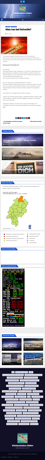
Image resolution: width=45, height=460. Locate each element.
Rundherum (8, 26)
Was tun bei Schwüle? (18, 29)
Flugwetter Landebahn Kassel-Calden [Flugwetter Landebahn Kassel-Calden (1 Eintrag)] (10, 391)
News (8, 357)
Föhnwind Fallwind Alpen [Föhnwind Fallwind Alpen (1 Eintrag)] (11, 394)
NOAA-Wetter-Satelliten (29, 357)
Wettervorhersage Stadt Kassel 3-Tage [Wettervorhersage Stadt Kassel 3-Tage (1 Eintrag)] (30, 413)
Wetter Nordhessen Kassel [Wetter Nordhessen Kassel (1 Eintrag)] (21, 410)
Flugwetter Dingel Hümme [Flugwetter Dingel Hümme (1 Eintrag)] (31, 383)
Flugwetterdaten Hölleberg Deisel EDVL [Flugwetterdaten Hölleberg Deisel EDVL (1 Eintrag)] (16, 383)
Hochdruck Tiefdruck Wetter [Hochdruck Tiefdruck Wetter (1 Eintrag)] (33, 394)
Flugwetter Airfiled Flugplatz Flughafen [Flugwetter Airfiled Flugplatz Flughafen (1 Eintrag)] (15, 377)
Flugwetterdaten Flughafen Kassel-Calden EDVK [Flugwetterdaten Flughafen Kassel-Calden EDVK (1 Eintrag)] (29, 380)
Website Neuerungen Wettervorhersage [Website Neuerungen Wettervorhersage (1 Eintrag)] (31, 407)
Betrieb (5, 357)
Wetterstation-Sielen (22, 13)
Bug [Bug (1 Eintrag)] (13, 372)
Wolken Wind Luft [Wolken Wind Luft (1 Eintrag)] (34, 424)
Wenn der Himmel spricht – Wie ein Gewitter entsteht (19, 141)
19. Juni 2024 (7, 363)
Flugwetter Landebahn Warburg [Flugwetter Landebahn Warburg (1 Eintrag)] (25, 391)
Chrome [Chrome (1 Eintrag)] (30, 372)
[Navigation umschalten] (22, 20)
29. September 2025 (8, 348)
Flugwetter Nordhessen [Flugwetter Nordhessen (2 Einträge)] (37, 391)
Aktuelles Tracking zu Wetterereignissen (11, 360)
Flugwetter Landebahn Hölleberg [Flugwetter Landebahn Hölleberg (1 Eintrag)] (29, 388)
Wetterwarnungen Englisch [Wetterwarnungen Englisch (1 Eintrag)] (10, 415)
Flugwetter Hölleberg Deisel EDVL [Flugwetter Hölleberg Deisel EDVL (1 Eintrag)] (31, 385)
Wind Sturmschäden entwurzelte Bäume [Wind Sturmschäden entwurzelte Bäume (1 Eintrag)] (29, 421)
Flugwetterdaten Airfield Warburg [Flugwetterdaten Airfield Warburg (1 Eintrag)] (31, 377)
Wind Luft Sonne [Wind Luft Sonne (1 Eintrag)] (36, 418)
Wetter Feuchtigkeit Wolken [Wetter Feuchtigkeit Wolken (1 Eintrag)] (9, 410)
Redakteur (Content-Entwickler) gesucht (18, 170)
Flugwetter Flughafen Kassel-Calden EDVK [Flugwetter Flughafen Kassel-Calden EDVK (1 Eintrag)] (15, 385)
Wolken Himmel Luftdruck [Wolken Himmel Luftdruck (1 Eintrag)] (12, 424)
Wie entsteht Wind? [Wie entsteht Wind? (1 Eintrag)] (9, 418)
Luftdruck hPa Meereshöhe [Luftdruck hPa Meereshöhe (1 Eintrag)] (37, 396)
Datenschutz (10, 457)
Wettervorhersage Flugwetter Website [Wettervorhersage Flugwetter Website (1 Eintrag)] (14, 413)
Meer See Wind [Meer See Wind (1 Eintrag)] (36, 399)
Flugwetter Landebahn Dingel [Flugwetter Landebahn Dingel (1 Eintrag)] (15, 388)
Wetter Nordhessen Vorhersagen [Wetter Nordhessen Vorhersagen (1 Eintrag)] (35, 410)
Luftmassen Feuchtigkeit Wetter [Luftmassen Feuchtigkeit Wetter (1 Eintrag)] (12, 399)
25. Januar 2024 (29, 363)
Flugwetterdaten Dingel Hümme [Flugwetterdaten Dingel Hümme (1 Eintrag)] (12, 380)
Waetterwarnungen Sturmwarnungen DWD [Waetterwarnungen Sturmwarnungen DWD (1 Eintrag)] (14, 407)
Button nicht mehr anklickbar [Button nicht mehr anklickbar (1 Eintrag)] (21, 372)
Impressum (16, 457)
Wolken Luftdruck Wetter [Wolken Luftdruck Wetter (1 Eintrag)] (24, 424)
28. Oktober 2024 (30, 348)
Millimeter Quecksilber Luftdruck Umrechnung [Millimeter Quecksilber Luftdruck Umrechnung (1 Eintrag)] (15, 402)
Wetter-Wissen (14, 26)
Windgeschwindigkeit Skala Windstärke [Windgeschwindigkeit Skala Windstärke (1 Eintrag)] (23, 418)
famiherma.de (3, 457)
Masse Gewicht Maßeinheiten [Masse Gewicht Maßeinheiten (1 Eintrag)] (25, 399)
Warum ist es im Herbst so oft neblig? (17, 156)
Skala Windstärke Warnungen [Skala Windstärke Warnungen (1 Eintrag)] (32, 402)
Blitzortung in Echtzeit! (36, 121)
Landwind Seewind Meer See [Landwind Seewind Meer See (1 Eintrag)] (7, 396)
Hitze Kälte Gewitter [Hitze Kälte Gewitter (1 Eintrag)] (22, 394)
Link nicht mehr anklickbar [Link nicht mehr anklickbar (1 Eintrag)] (20, 396)
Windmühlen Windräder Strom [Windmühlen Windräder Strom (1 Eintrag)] (13, 421)
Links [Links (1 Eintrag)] (29, 396)
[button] (43, 19)
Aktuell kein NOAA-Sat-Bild (33, 360)
